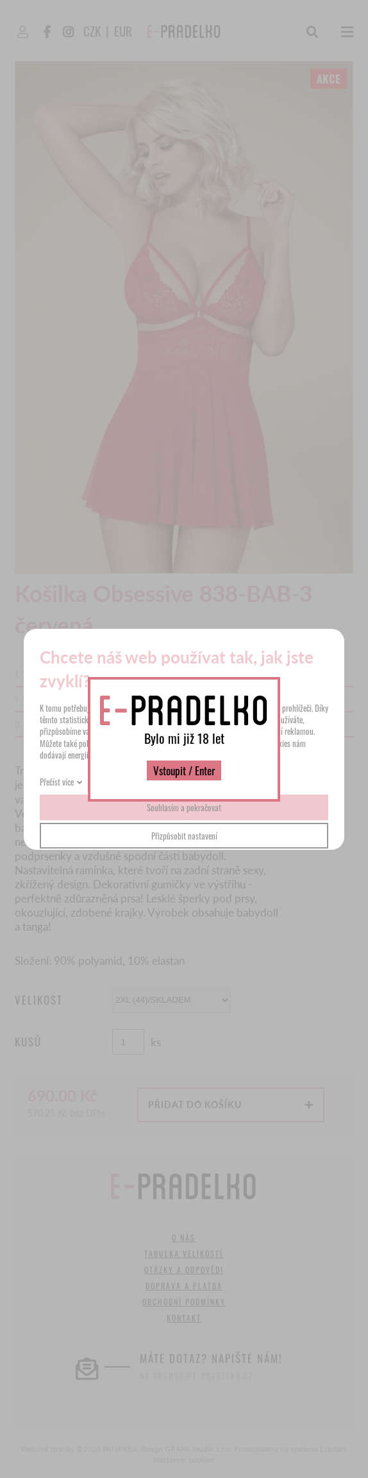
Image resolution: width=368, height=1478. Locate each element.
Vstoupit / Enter (184, 770)
